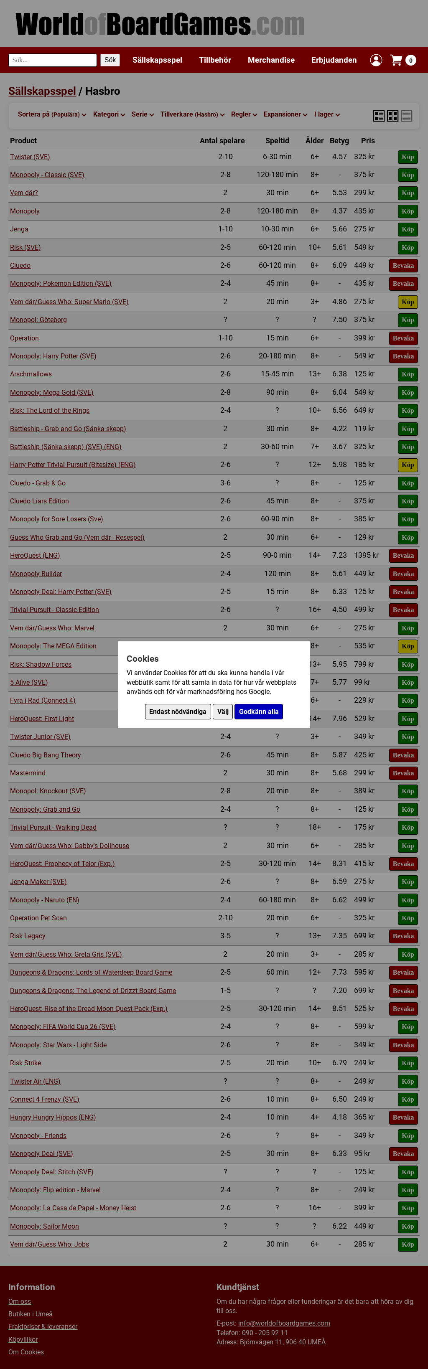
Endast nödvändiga (177, 712)
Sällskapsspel (157, 60)
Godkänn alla (259, 712)
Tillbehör (215, 60)
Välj (223, 712)
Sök (110, 59)
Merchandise (271, 60)
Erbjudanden (334, 60)
